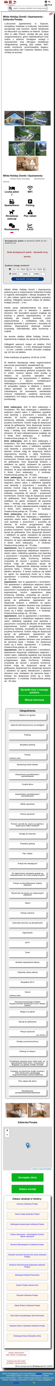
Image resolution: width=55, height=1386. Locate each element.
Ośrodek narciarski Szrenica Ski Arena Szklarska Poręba (27, 1256)
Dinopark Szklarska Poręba (27, 1296)
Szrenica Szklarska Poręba (27, 1204)
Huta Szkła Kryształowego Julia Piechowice (27, 1316)
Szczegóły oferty (27, 1178)
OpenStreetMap (45, 1169)
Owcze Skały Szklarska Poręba (27, 1214)
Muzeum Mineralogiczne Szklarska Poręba (27, 1245)
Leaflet (34, 1169)
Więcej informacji (34, 700)
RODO (16, 1383)
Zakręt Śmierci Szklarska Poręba (27, 1306)
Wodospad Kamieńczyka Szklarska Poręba (27, 1225)
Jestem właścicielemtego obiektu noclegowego (16, 1354)
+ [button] (7, 1131)
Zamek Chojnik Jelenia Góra (27, 1285)
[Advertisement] (27, 82)
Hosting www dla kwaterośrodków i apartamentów (16, 1362)
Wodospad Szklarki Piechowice (27, 1275)
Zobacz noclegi (27, 1189)
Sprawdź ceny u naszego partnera (34, 691)
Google (39, 1374)
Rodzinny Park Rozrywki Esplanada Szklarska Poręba (27, 1266)
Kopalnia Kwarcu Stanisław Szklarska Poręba (27, 1326)
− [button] (7, 1135)
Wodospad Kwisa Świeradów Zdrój (27, 1336)
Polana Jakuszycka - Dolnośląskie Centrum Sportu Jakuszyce (27, 1236)
